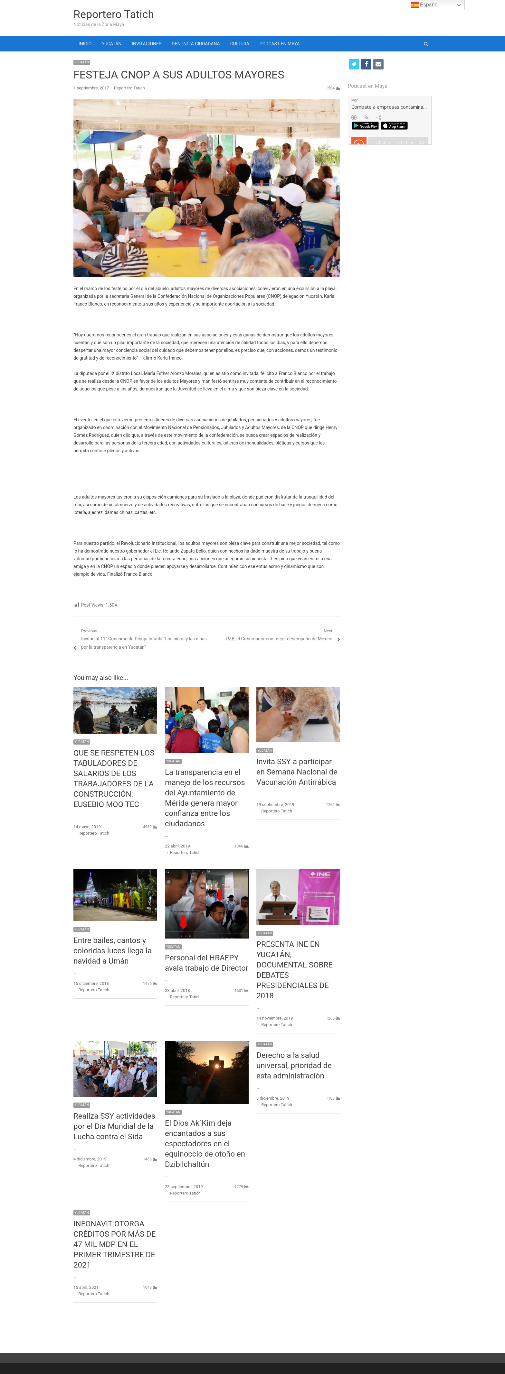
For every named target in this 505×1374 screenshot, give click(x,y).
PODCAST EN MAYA (280, 43)
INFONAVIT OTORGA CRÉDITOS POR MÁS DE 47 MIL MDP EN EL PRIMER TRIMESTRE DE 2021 (114, 1244)
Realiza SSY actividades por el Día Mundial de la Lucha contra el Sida (114, 1126)
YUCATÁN (111, 43)
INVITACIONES (146, 43)
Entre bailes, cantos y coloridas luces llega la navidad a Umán (112, 951)
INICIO (85, 43)
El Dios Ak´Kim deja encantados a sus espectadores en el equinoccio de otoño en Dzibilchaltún (205, 1144)
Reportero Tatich (113, 14)
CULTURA (239, 43)
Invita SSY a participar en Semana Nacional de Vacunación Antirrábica (297, 772)
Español (425, 5)
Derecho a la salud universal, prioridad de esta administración (294, 1065)
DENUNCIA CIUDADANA (196, 43)
